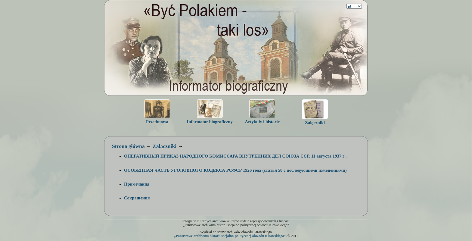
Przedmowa (157, 121)
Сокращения (137, 198)
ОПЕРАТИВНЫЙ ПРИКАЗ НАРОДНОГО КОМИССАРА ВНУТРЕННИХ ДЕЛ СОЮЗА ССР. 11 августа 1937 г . (235, 156)
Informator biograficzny (209, 121)
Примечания (137, 184)
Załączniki (315, 122)
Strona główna (128, 146)
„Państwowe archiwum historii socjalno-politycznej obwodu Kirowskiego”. (230, 236)
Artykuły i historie (262, 121)
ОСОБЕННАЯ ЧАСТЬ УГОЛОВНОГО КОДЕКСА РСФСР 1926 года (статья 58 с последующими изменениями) (235, 170)
